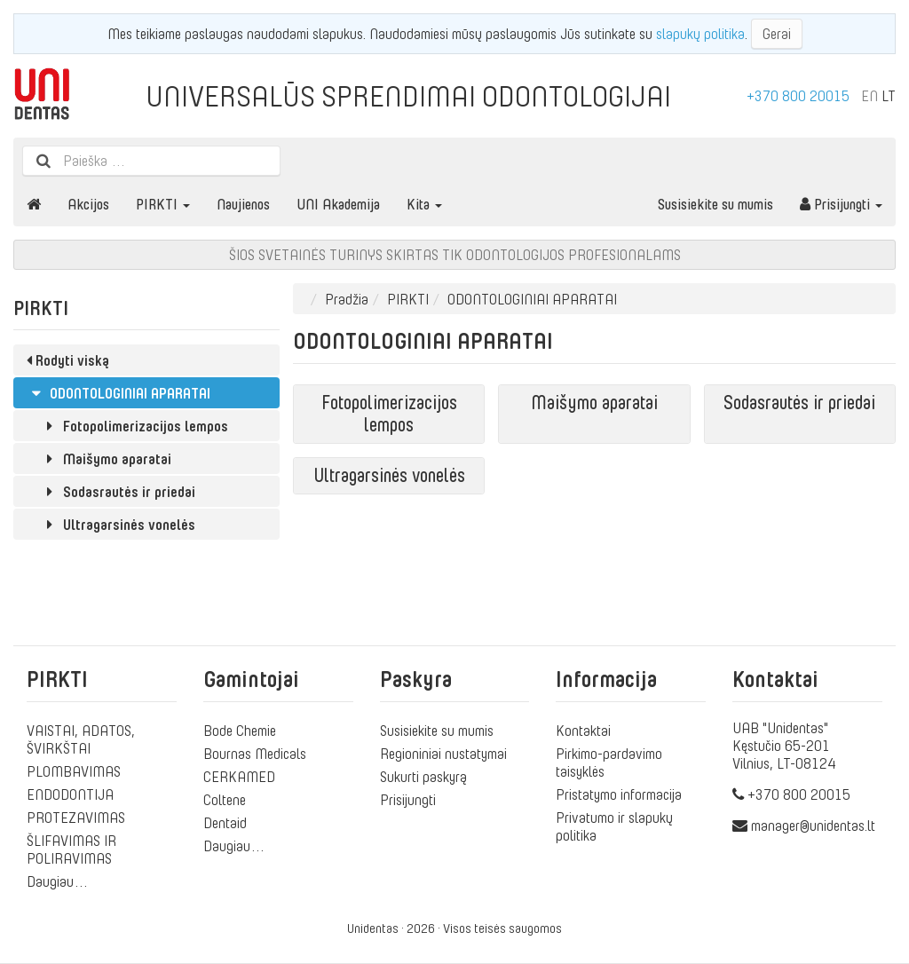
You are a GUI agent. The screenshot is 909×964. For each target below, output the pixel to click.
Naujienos (243, 204)
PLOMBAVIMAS (74, 771)
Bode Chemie (239, 730)
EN (869, 96)
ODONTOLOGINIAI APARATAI (118, 393)
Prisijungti (841, 204)
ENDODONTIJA (70, 794)
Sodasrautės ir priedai (117, 492)
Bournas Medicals (254, 754)
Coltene (224, 800)
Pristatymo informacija (619, 794)
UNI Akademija (338, 204)
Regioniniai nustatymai (443, 754)
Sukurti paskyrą (423, 777)
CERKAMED (239, 777)
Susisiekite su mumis (715, 204)
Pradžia (346, 299)
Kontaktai (583, 730)
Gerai (777, 34)
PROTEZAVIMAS (76, 817)
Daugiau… (58, 881)
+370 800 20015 (798, 96)
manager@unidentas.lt (813, 825)
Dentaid (225, 823)
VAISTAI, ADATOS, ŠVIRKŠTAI (81, 739)
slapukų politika (700, 34)
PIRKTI (163, 204)
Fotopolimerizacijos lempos (134, 426)
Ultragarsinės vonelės (117, 524)
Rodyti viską (68, 360)
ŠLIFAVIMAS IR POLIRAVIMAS (71, 849)
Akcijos (88, 204)
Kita (424, 204)
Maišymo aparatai (105, 459)
